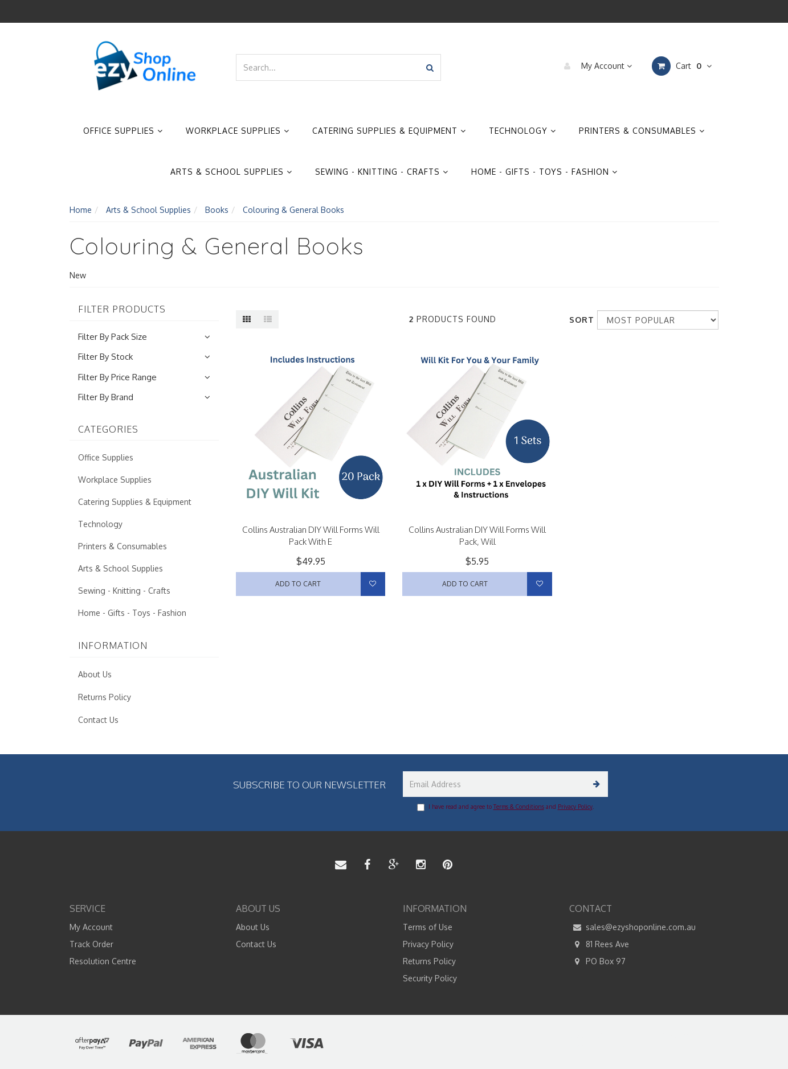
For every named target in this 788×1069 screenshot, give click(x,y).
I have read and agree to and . (505, 807)
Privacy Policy (575, 806)
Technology (522, 130)
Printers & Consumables (642, 130)
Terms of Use (427, 927)
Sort (579, 319)
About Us (95, 674)
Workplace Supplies (237, 130)
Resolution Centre (103, 961)
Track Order (91, 944)
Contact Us (98, 720)
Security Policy (430, 978)
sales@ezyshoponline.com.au (632, 927)
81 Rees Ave (599, 944)
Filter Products (122, 310)
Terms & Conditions (518, 806)
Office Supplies (123, 130)
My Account (595, 66)
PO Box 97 (597, 961)
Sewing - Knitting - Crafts (381, 171)
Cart (682, 66)
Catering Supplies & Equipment (389, 130)
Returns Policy (104, 697)
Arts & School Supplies (231, 171)
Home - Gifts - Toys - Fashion (544, 171)
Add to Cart (298, 583)
